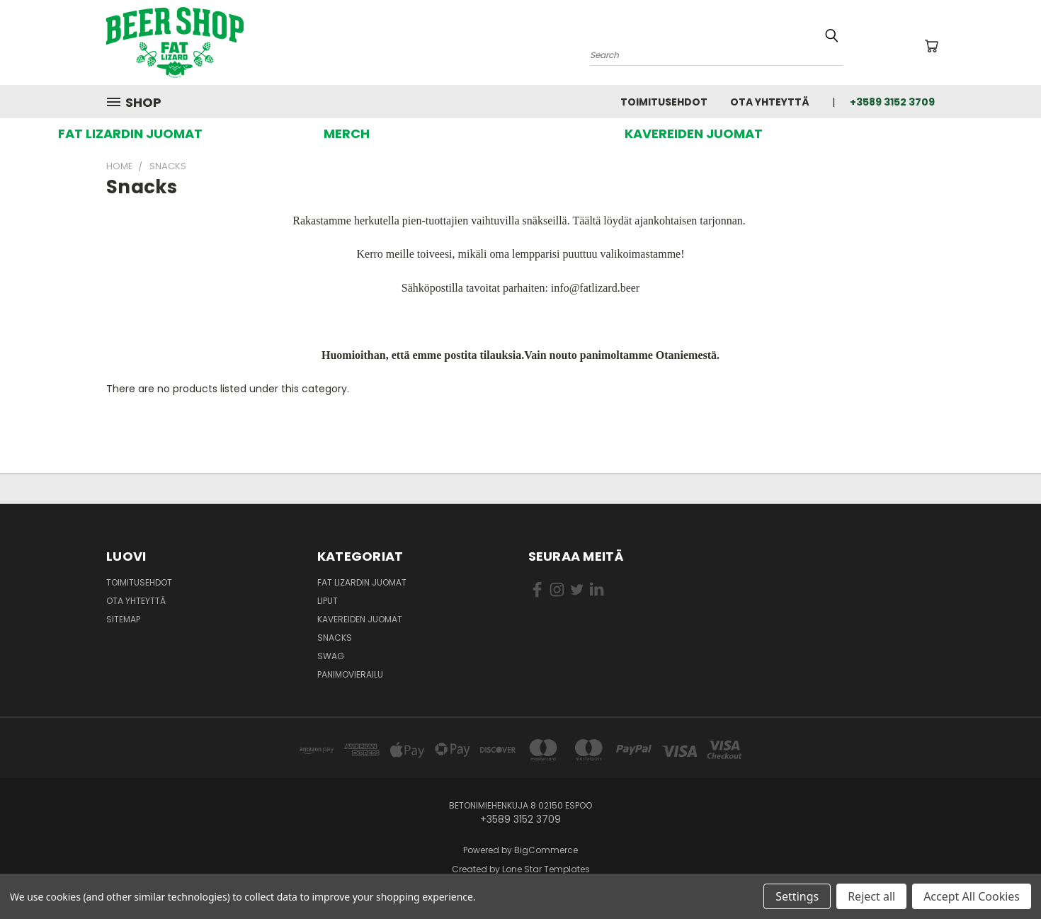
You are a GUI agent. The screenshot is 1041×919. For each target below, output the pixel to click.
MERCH (347, 133)
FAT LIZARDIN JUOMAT (130, 133)
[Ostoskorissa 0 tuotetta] (931, 46)
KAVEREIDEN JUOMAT (694, 133)
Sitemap (123, 619)
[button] (130, 133)
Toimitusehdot (663, 102)
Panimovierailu (350, 674)
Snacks (334, 638)
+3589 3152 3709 (892, 102)
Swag (330, 656)
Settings (797, 896)
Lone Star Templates (546, 869)
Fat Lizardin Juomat (361, 582)
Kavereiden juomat (359, 619)
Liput (327, 601)
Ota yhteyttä (769, 102)
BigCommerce (546, 850)
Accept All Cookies (971, 896)
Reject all (871, 896)
